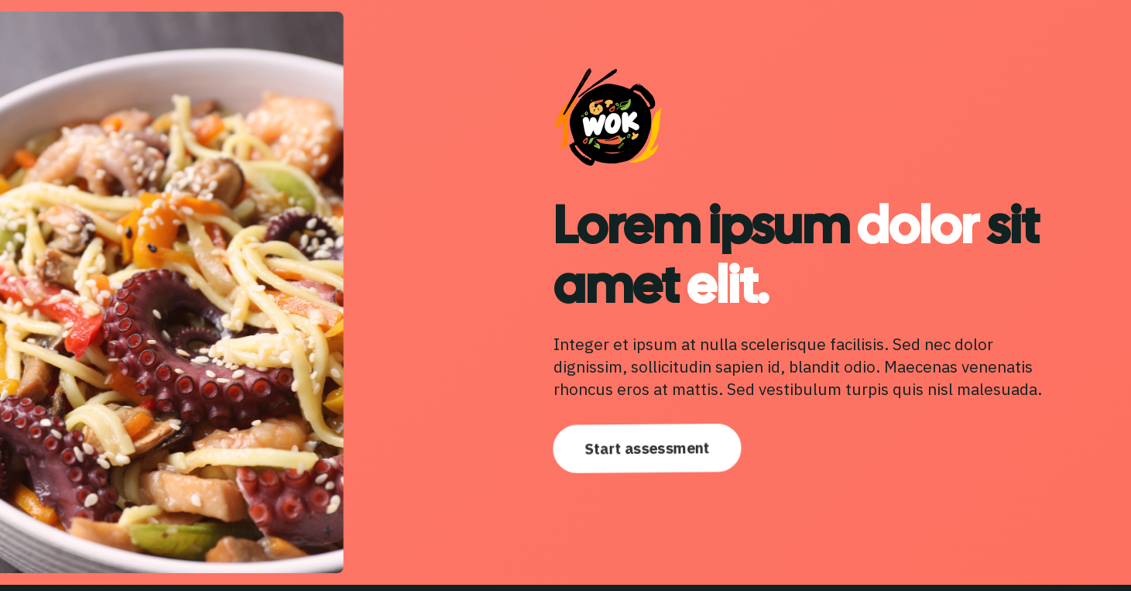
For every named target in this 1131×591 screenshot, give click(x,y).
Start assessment (647, 448)
